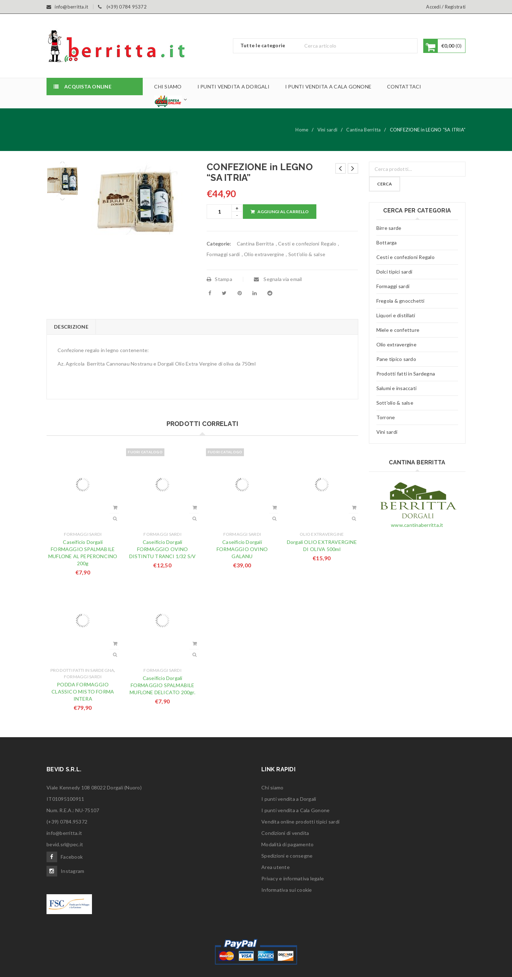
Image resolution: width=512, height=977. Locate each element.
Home (301, 130)
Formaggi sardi (223, 254)
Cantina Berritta (363, 130)
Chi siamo (272, 787)
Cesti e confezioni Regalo (307, 244)
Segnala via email (278, 279)
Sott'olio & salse (306, 254)
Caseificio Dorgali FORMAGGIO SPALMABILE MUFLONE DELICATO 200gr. (162, 685)
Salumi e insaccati (396, 388)
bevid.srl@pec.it (65, 844)
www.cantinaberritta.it (417, 525)
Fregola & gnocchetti (400, 301)
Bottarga (386, 242)
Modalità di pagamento (287, 844)
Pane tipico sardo (396, 359)
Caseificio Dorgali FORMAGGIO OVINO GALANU (242, 549)
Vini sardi (327, 130)
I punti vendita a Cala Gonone (295, 810)
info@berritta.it (64, 833)
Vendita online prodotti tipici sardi (300, 822)
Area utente (275, 867)
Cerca (385, 184)
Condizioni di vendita (285, 833)
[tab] (71, 327)
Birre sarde (389, 228)
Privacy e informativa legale (292, 878)
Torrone (385, 417)
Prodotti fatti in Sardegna (82, 670)
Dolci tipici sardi (394, 272)
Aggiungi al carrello (283, 211)
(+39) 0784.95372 (67, 822)
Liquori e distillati (395, 315)
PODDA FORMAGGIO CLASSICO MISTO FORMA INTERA (82, 691)
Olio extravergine (264, 254)
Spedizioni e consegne (286, 856)
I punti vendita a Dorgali (288, 799)
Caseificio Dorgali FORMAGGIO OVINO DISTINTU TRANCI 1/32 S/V (162, 549)
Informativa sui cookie (286, 890)
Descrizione (71, 327)
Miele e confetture (398, 330)
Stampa (219, 279)
